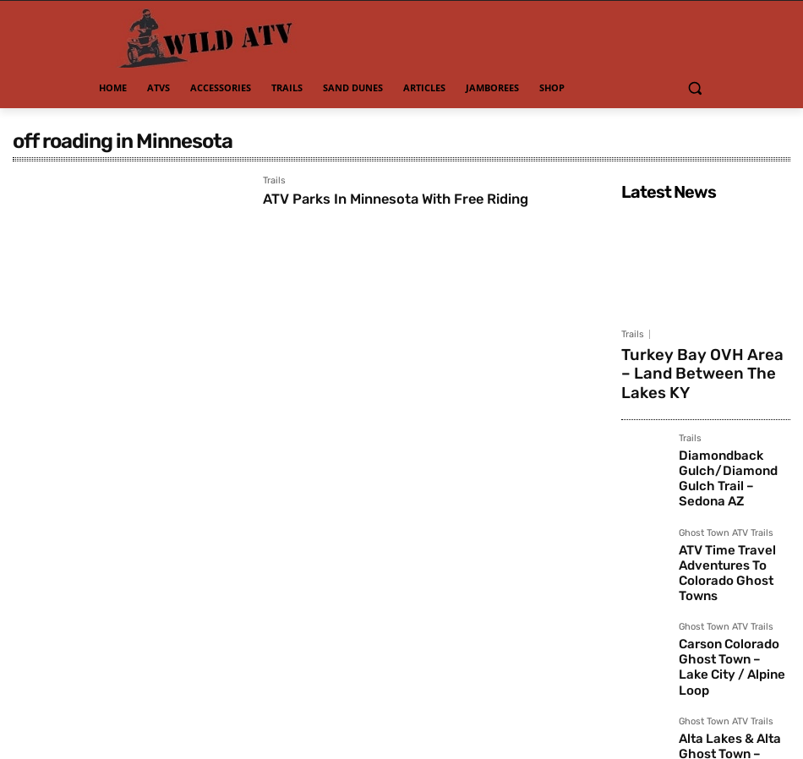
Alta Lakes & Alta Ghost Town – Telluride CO (733, 646)
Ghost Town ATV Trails (726, 480)
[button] (694, 88)
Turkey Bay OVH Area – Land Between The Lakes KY (701, 359)
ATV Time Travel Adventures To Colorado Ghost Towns (732, 507)
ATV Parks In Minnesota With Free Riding (410, 198)
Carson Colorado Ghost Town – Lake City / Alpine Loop (734, 577)
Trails (274, 181)
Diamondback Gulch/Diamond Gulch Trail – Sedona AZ (731, 437)
